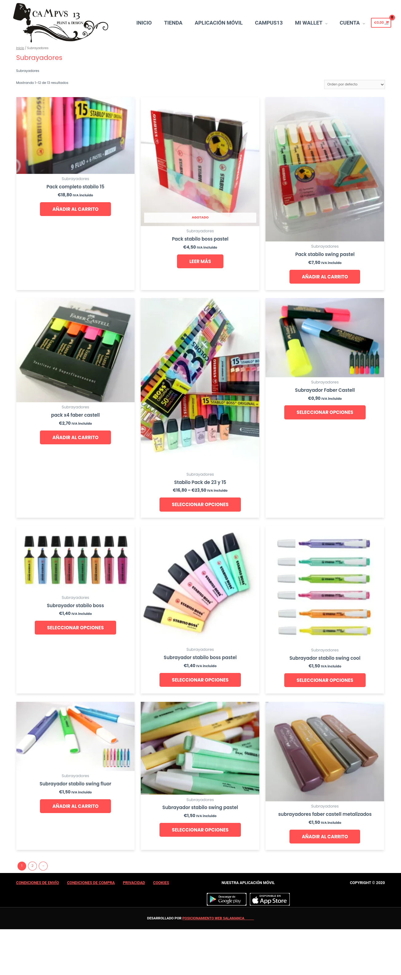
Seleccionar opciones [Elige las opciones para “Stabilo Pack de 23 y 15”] (200, 504)
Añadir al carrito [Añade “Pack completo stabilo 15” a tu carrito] (75, 209)
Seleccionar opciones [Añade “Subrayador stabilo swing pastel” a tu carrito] (200, 830)
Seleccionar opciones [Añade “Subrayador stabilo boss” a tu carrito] (75, 627)
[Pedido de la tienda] (354, 84)
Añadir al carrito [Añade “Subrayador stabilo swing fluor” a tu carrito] (75, 806)
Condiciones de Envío (37, 882)
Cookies (161, 882)
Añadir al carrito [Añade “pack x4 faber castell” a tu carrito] (75, 437)
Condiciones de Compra (91, 882)
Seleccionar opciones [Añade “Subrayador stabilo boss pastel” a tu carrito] (200, 680)
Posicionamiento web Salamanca (213, 918)
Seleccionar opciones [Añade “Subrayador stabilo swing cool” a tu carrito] (325, 680)
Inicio (20, 48)
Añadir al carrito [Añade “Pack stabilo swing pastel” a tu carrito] (325, 276)
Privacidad (134, 882)
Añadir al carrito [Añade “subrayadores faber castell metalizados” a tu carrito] (325, 836)
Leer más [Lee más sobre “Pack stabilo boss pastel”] (200, 261)
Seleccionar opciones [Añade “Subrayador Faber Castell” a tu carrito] (325, 412)
